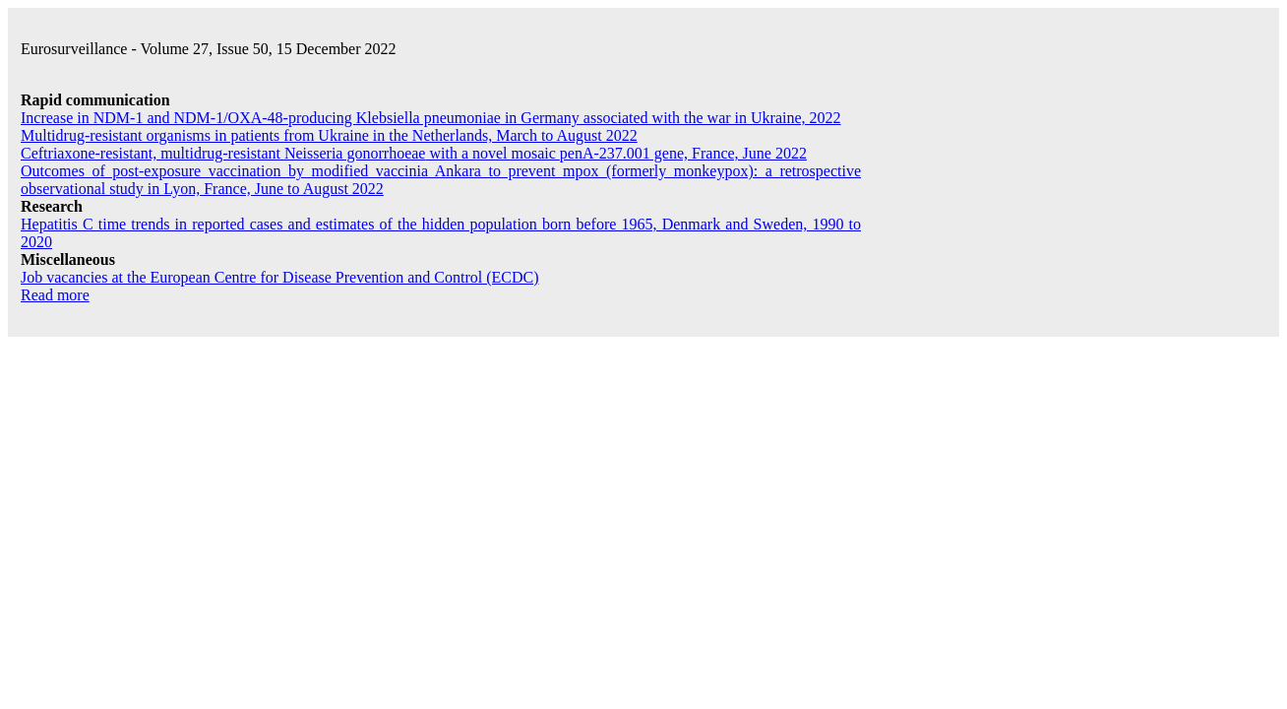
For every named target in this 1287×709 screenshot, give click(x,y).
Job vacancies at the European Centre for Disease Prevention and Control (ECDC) (280, 277)
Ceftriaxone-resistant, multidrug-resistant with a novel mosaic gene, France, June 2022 (414, 153)
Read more (55, 295)
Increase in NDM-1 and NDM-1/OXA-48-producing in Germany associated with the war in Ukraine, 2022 (431, 117)
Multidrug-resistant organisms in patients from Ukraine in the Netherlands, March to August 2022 (329, 135)
